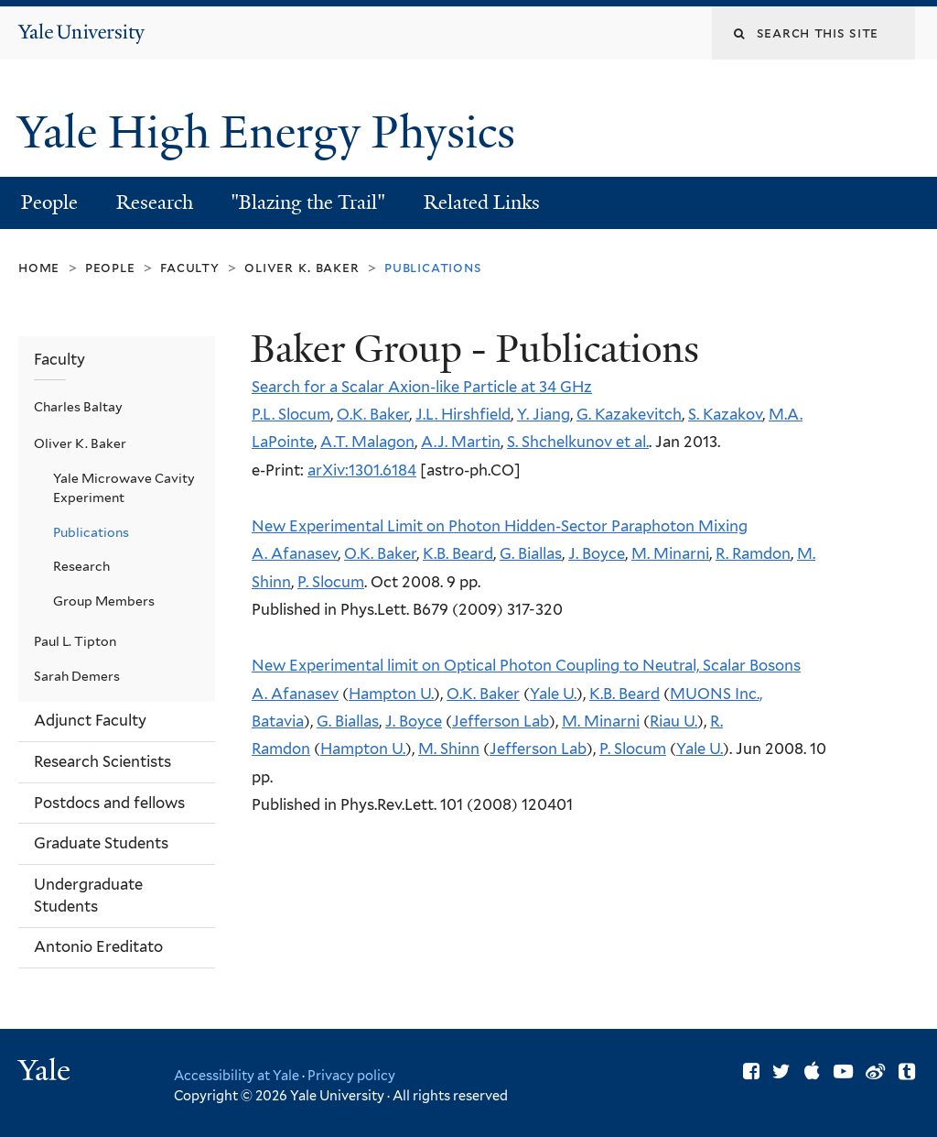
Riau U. (673, 721)
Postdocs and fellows (109, 802)
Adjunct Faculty (90, 720)
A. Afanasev (295, 553)
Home (38, 267)
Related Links (482, 202)
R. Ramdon (753, 553)
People (49, 202)
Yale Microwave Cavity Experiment (124, 488)
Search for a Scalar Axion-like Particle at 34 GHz (422, 386)
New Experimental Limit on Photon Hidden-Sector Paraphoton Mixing (500, 526)
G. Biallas (531, 553)
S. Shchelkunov (559, 441)
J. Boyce (596, 553)
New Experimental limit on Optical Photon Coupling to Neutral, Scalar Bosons (526, 665)
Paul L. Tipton (75, 641)
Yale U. (553, 693)
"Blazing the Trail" (308, 202)
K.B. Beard (458, 553)
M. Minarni (670, 553)
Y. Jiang (543, 414)
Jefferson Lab (500, 721)
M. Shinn (448, 748)
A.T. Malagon (367, 441)
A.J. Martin (461, 441)
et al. (630, 441)
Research (154, 202)
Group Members (104, 601)
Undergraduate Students (88, 895)
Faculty (189, 267)
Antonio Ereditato (98, 946)
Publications (91, 532)
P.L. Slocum (291, 414)
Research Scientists (102, 761)
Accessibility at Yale (236, 1075)
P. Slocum (330, 582)
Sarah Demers (77, 676)
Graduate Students (101, 843)
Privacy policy (351, 1075)
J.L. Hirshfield (463, 414)
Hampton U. (391, 693)
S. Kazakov (725, 414)
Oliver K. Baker (301, 267)
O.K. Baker (373, 414)
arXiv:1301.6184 (361, 470)
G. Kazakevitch (629, 414)
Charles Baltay (78, 406)
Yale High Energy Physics (271, 132)
